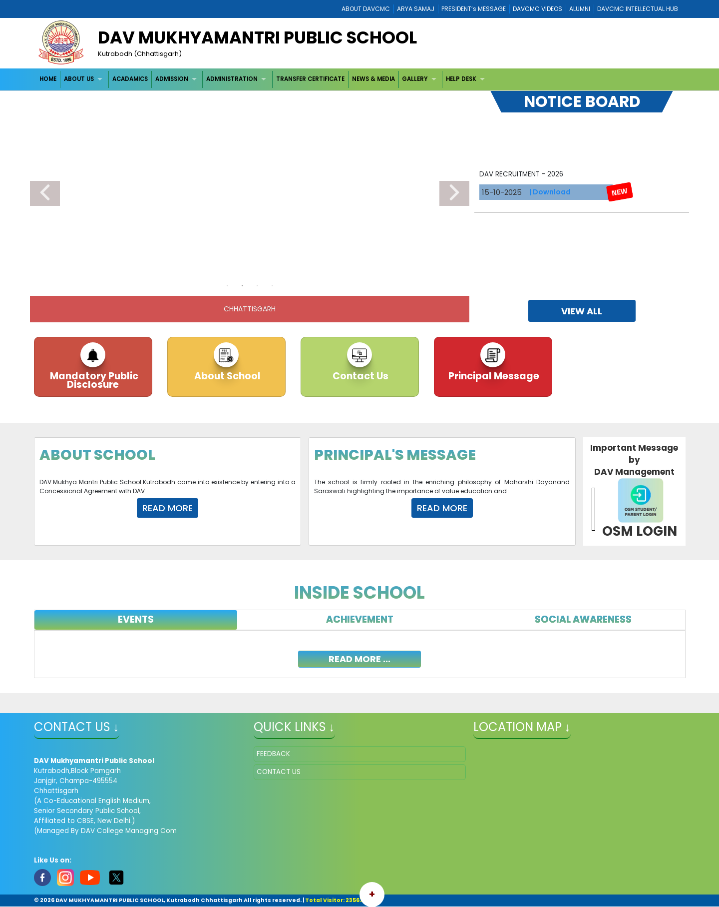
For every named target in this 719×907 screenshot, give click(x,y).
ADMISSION (171, 79)
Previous (45, 193)
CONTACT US (279, 772)
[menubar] (263, 79)
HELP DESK (461, 79)
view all (581, 311)
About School (226, 376)
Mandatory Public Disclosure (93, 380)
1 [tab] (227, 286)
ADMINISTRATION (232, 79)
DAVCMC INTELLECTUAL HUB (637, 8)
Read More (167, 508)
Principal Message (492, 376)
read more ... (359, 659)
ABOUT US (79, 79)
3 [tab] (257, 286)
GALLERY (414, 79)
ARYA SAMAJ (415, 8)
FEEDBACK (273, 754)
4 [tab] (272, 286)
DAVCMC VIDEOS (537, 8)
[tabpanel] (359, 654)
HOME (47, 79)
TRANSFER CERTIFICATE (310, 79)
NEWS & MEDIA (373, 79)
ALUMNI (579, 8)
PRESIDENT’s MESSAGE (473, 8)
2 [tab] (242, 286)
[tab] (136, 620)
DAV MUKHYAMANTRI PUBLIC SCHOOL (257, 37)
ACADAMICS (130, 79)
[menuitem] (48, 79)
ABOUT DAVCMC (366, 8)
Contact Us (359, 376)
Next (454, 193)
